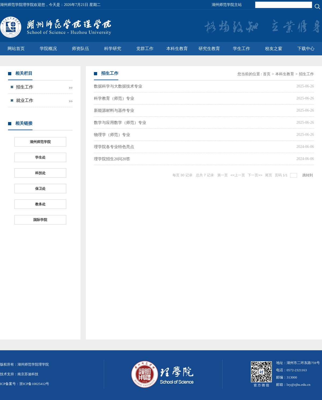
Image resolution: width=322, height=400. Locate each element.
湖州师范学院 (40, 142)
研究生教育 (209, 48)
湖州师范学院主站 (227, 5)
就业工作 (24, 100)
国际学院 (40, 220)
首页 (266, 74)
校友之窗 (273, 48)
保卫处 (40, 189)
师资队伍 (80, 48)
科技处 (40, 173)
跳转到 (308, 175)
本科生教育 (177, 48)
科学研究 (112, 48)
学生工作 (241, 48)
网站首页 (16, 48)
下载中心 (305, 48)
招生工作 (24, 87)
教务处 (40, 204)
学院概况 (48, 48)
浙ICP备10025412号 (34, 384)
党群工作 (144, 48)
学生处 (40, 157)
